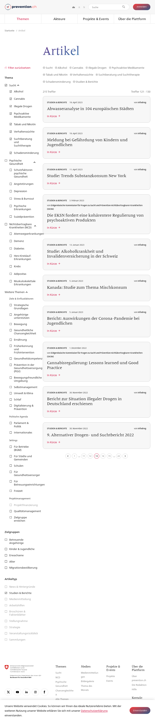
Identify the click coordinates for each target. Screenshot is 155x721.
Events (109, 680)
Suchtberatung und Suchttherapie (119, 74)
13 (96, 456)
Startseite (10, 30)
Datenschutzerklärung (94, 710)
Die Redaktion (139, 684)
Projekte (110, 676)
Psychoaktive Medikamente (128, 67)
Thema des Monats (86, 687)
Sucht (49, 67)
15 (109, 456)
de (73, 7)
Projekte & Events (96, 19)
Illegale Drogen (97, 67)
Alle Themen (62, 699)
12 (90, 456)
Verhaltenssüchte (83, 74)
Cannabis (77, 67)
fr (84, 7)
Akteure (59, 19)
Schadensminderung (58, 81)
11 (84, 456)
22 (118, 456)
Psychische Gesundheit (62, 683)
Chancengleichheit (64, 692)
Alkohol (62, 67)
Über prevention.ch (139, 678)
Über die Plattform (132, 19)
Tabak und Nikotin (57, 74)
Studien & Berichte (87, 81)
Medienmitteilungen (89, 674)
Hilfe (134, 689)
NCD (58, 677)
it (79, 7)
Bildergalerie (87, 681)
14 (103, 456)
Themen (23, 19)
